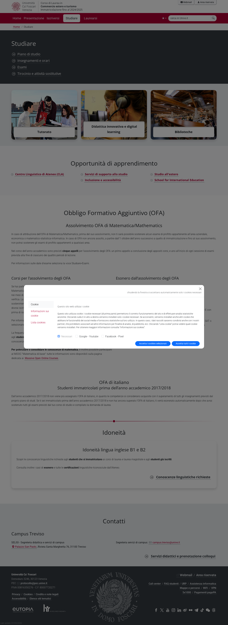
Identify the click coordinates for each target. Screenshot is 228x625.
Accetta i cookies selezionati (153, 343)
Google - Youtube (88, 336)
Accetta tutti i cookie (186, 343)
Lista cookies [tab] (38, 322)
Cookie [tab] (34, 304)
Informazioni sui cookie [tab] (40, 313)
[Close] (200, 288)
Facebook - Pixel (114, 336)
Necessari (66, 336)
